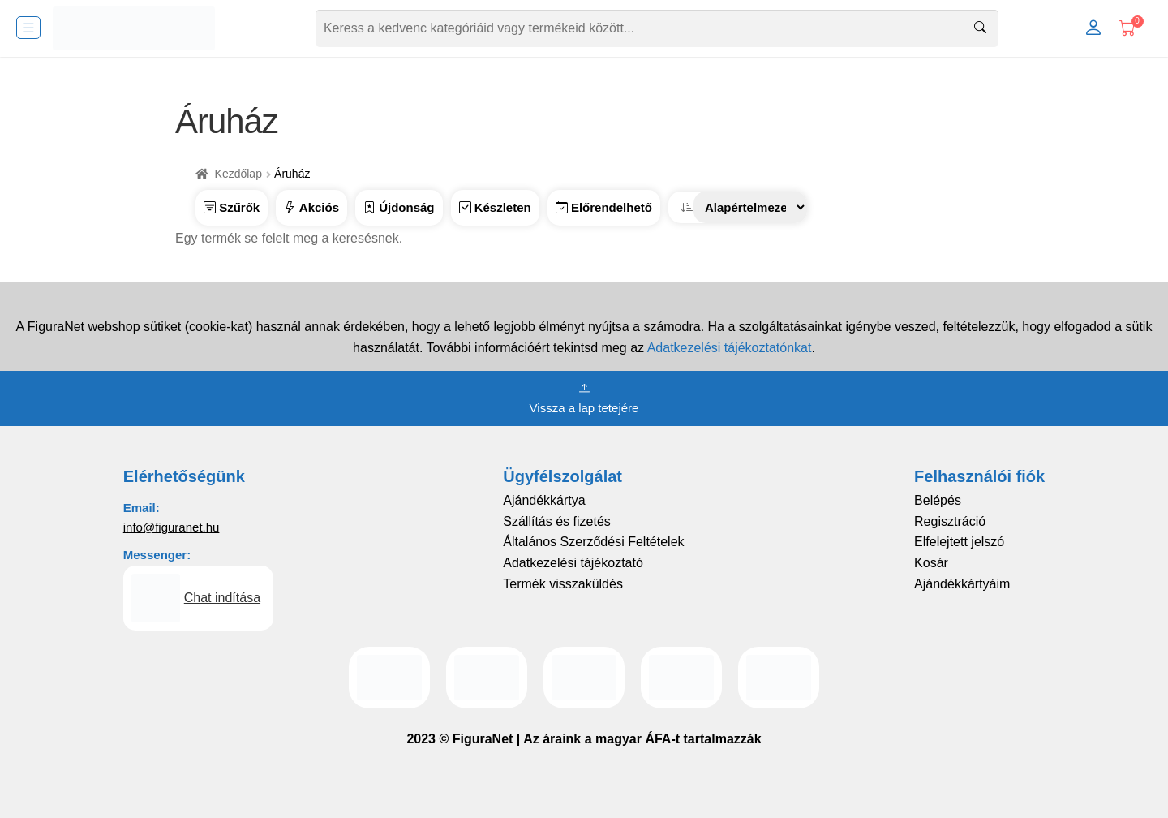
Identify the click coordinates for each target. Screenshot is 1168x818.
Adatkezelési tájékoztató (573, 563)
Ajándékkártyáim (962, 584)
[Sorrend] (750, 207)
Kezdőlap (238, 173)
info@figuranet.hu (171, 527)
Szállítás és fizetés (557, 521)
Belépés (937, 500)
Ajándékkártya (544, 500)
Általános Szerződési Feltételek (593, 542)
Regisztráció (950, 521)
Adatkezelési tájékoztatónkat (729, 348)
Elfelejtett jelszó (959, 542)
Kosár (931, 563)
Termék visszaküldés (563, 584)
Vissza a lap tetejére (584, 397)
